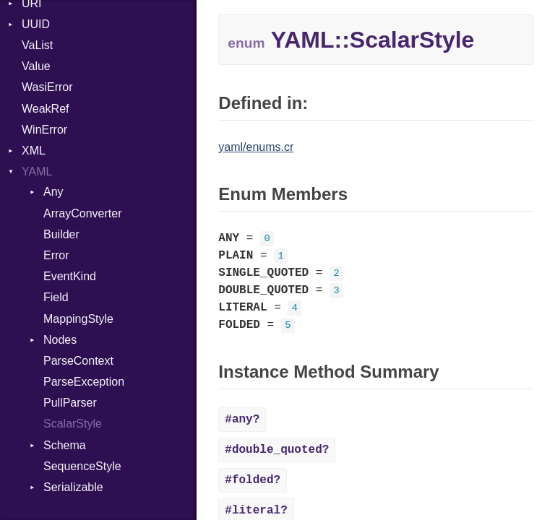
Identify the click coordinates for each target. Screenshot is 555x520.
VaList (37, 45)
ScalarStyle (72, 423)
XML (34, 150)
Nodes (60, 340)
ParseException (83, 382)
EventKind (69, 276)
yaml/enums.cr (255, 147)
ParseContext (78, 361)
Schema (64, 445)
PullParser (70, 402)
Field (56, 297)
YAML (37, 171)
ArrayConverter (82, 213)
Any (53, 192)
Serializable (73, 487)
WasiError (47, 87)
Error (56, 255)
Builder (61, 234)
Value (36, 66)
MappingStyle (78, 319)
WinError (44, 130)
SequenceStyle (82, 466)
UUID (36, 24)
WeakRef (45, 109)
